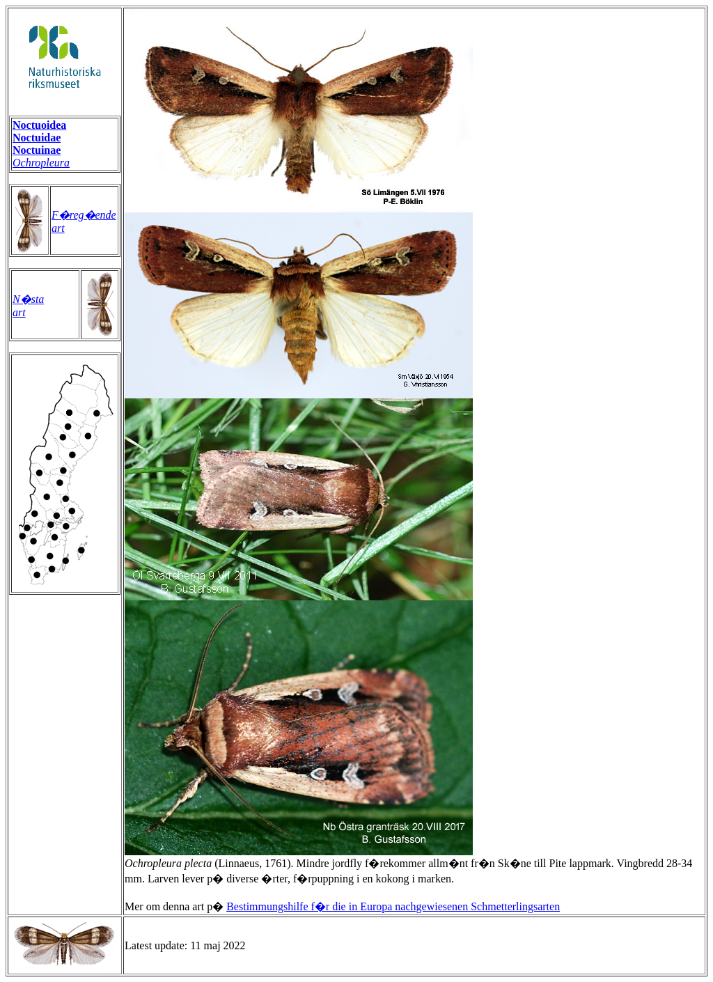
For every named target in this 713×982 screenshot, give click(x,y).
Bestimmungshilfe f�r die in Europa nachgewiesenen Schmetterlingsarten (393, 906)
